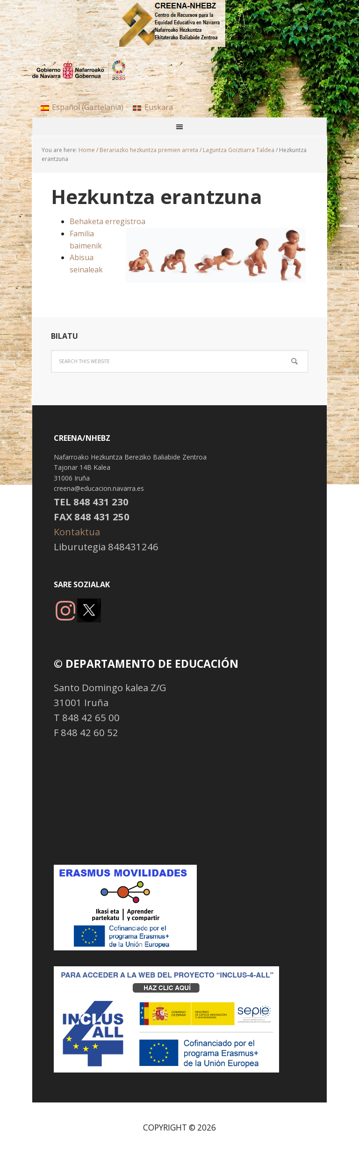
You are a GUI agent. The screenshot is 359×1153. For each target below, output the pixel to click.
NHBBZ (179, 23)
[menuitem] (82, 107)
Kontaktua (77, 531)
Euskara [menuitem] (158, 107)
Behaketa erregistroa (107, 221)
